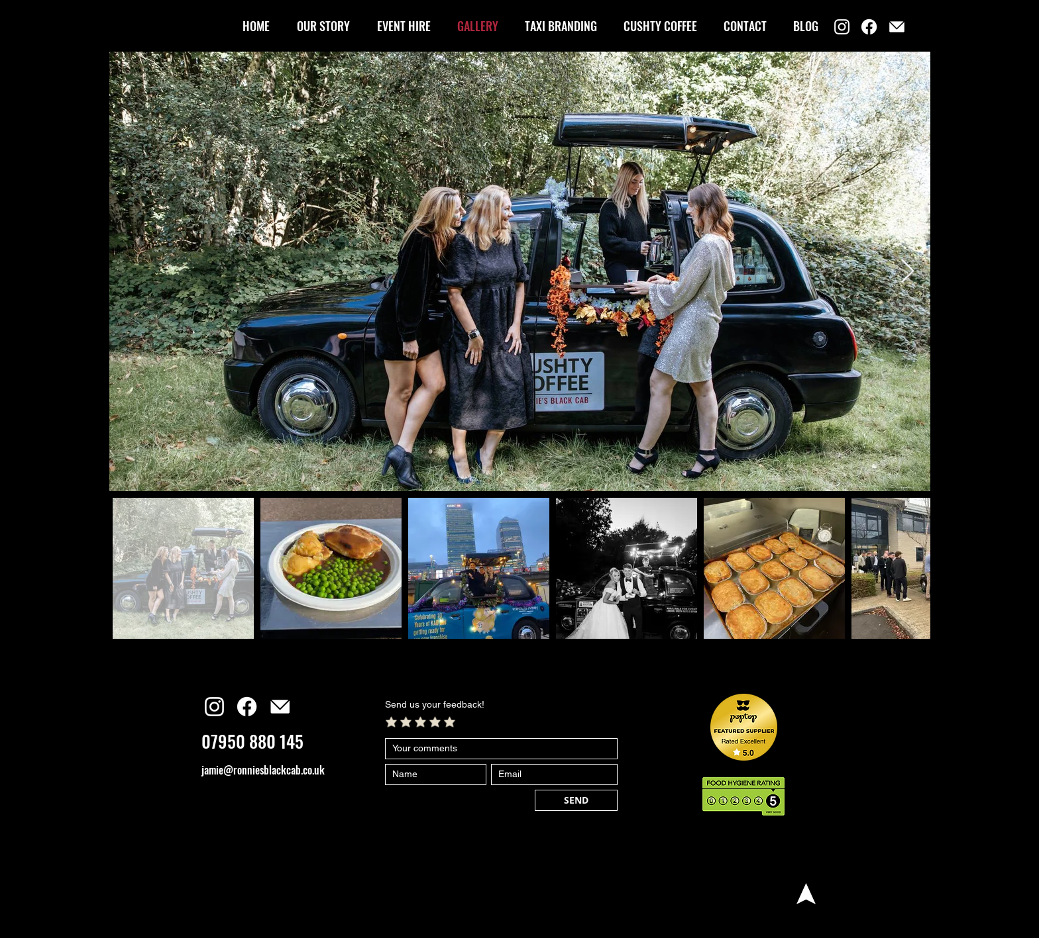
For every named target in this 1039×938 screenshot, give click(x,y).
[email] (896, 27)
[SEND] (576, 800)
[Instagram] (842, 27)
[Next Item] (907, 272)
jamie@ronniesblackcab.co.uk (263, 770)
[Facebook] (869, 27)
